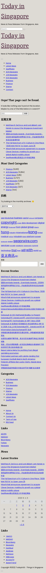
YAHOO (9, 536)
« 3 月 (22, 524)
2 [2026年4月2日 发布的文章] (22, 505)
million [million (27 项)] (11, 237)
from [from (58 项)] (18, 227)
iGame (9, 86)
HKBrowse (10, 557)
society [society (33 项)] (12, 246)
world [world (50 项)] (35, 250)
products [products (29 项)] (4, 242)
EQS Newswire (12, 78)
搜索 (2, 260)
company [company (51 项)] (38, 218)
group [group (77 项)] (30, 227)
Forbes (4, 443)
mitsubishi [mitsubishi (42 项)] (18, 236)
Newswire (5, 445)
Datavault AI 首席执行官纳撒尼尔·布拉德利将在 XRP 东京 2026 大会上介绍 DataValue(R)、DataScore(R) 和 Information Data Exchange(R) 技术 (22, 327)
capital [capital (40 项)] (25, 218)
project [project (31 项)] (10, 242)
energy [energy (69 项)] (4, 227)
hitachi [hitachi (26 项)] (36, 227)
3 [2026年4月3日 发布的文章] (29, 505)
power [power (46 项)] (38, 236)
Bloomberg (5, 440)
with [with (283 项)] (29, 250)
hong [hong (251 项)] (5, 232)
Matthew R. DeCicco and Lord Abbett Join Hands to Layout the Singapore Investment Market (24, 128)
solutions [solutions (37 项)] (19, 245)
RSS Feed (9, 422)
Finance (9, 83)
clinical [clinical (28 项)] (31, 218)
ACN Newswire (12, 72)
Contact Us (11, 416)
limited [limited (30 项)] (40, 233)
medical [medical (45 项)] (4, 236)
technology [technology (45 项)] (6, 250)
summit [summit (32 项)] (35, 246)
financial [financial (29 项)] (12, 227)
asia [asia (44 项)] (2, 218)
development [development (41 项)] (32, 223)
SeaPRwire (10, 69)
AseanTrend (11, 563)
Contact (9, 89)
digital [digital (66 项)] (41, 222)
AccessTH (10, 560)
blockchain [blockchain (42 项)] (9, 218)
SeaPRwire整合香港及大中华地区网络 (20, 157)
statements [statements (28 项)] (28, 246)
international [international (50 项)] (22, 232)
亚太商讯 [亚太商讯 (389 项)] (8, 255)
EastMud (9, 548)
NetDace (9, 554)
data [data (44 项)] (24, 223)
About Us (9, 413)
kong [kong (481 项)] (32, 231)
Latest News (11, 66)
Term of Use (11, 419)
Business (9, 80)
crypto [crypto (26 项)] (19, 223)
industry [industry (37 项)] (12, 232)
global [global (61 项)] (24, 227)
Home (8, 63)
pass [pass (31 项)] (24, 237)
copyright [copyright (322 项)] (9, 222)
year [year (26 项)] (40, 251)
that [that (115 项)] (14, 250)
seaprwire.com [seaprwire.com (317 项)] (25, 241)
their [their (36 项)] (19, 250)
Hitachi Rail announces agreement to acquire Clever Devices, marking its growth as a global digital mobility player (25, 151)
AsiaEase (9, 551)
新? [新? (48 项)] (16, 256)
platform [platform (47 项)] (31, 236)
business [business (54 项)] (18, 218)
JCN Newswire (12, 75)
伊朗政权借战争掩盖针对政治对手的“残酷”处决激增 (20, 368)
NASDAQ (4, 437)
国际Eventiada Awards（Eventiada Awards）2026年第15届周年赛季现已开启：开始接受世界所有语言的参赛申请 (25, 137)
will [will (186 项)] (23, 250)
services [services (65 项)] (5, 245)
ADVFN (3, 434)
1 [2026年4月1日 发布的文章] (16, 505)
